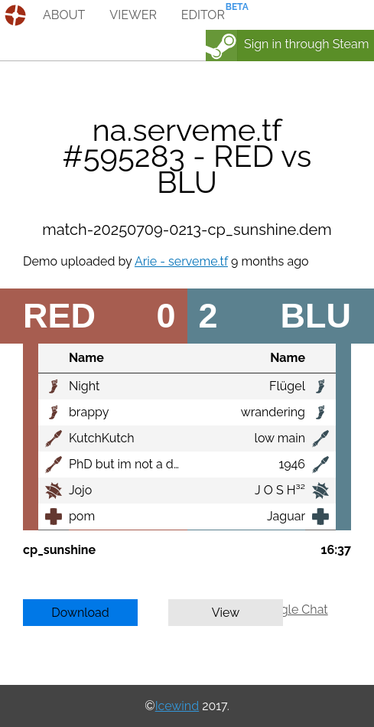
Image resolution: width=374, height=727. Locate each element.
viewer (133, 15)
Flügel (287, 386)
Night (84, 386)
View (226, 612)
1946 (291, 464)
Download (80, 612)
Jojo (80, 490)
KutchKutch (102, 438)
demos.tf (17, 15)
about (64, 15)
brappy (89, 412)
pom (82, 516)
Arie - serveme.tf (181, 261)
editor (203, 15)
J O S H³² (280, 490)
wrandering (273, 412)
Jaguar (286, 516)
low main (280, 438)
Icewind (177, 706)
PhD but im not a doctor (136, 464)
